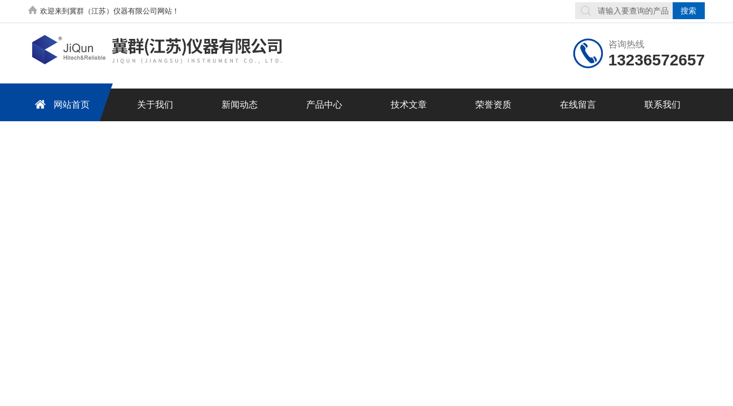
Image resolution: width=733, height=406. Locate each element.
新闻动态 (240, 104)
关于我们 (155, 104)
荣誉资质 (493, 104)
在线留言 (578, 104)
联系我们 (662, 104)
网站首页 (60, 104)
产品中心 (324, 104)
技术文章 (409, 104)
